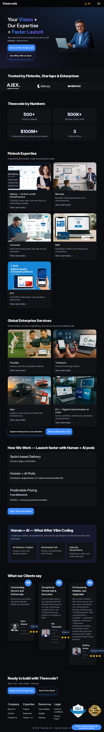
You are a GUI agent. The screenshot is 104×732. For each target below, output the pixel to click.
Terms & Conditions (58, 710)
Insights (42, 713)
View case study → (19, 207)
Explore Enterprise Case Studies (26, 431)
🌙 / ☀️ (87, 3)
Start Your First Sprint (21, 511)
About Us (11, 709)
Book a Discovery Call (59, 431)
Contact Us (12, 717)
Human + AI (28, 717)
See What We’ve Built (20, 55)
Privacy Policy (57, 717)
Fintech (26, 709)
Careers (11, 713)
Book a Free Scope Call (21, 47)
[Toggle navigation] (99, 3)
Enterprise (27, 713)
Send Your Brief (47, 690)
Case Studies (44, 709)
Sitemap (42, 717)
